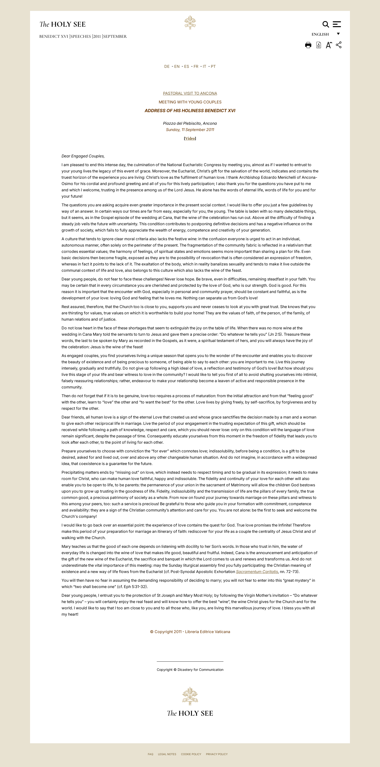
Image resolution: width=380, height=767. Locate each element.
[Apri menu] (336, 24)
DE (167, 66)
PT (213, 66)
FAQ (150, 754)
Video (190, 138)
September (115, 36)
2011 (97, 36)
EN (177, 66)
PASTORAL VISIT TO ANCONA (190, 93)
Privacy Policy (217, 754)
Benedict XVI (54, 36)
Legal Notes (167, 754)
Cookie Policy (191, 754)
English (322, 35)
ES (186, 66)
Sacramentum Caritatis (257, 571)
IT (204, 66)
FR (196, 66)
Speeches (81, 36)
